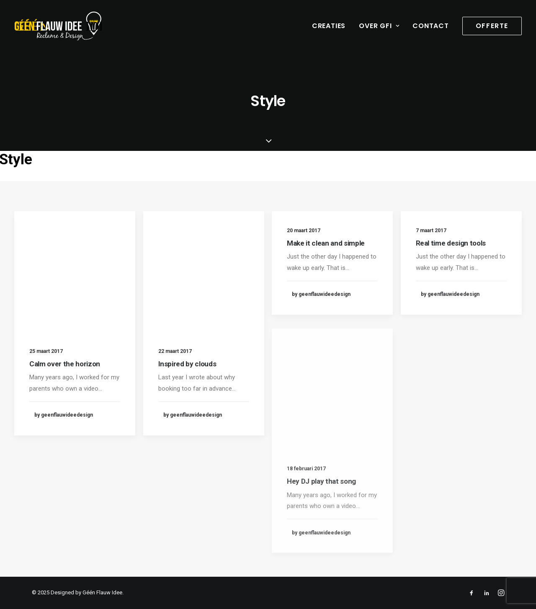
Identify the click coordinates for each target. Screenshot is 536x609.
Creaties (328, 26)
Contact (430, 26)
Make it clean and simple (326, 243)
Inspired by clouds (187, 364)
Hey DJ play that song (321, 505)
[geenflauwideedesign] (58, 26)
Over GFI (379, 26)
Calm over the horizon (64, 364)
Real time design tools (451, 247)
